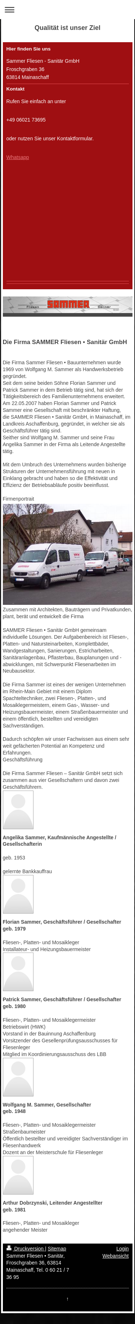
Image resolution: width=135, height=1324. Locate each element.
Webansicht (116, 1256)
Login (122, 1249)
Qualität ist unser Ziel (67, 27)
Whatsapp (17, 157)
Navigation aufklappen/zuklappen (67, 9)
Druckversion (25, 1249)
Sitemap (57, 1249)
